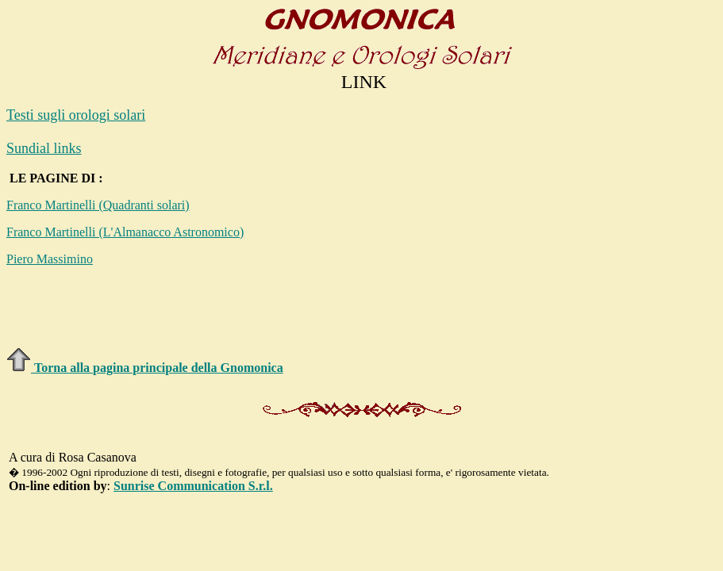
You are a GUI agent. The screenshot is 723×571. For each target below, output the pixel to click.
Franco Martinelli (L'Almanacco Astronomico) (125, 232)
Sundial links (44, 148)
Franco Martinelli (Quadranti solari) (98, 205)
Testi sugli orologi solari (75, 115)
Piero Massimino (49, 259)
